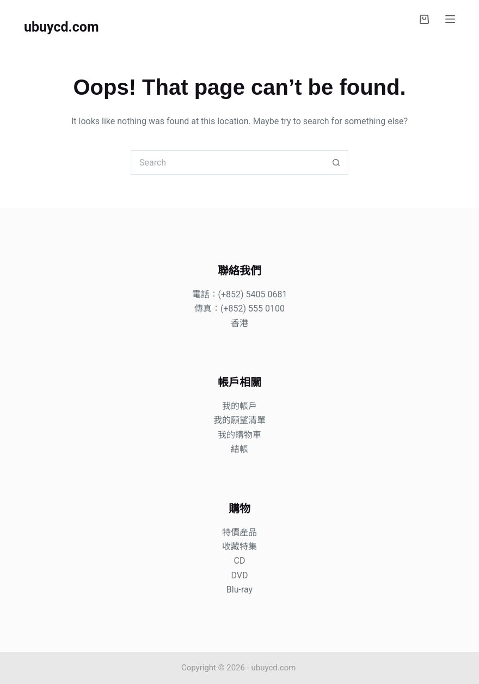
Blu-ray (239, 589)
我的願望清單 (239, 420)
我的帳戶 (239, 406)
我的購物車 (239, 435)
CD (239, 560)
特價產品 (239, 532)
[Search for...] (227, 162)
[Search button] (336, 162)
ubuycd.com (61, 27)
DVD (239, 575)
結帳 (239, 449)
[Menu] (450, 19)
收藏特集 (239, 546)
